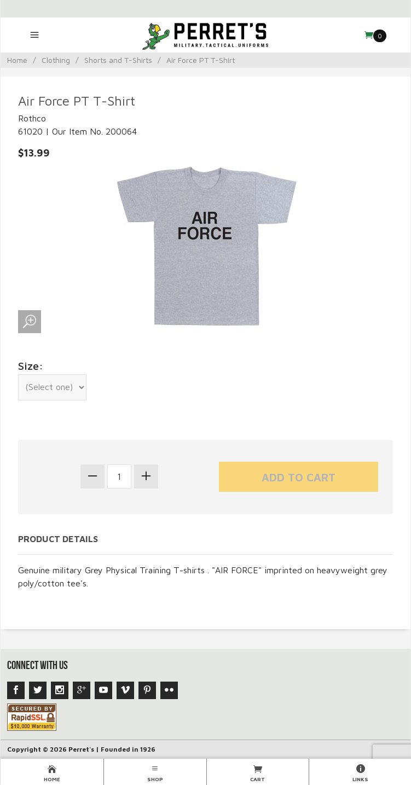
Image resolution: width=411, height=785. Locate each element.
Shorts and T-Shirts (118, 60)
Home (17, 60)
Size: (30, 365)
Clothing (56, 60)
